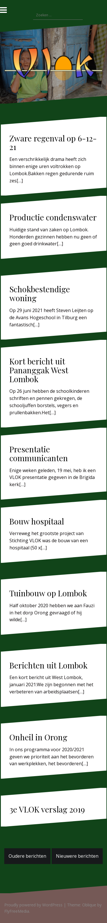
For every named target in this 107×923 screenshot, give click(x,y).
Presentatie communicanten (38, 453)
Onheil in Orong (38, 737)
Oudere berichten (27, 856)
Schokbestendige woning (39, 293)
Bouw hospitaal (36, 521)
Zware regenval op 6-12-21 (53, 142)
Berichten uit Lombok (48, 665)
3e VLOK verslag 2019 (47, 809)
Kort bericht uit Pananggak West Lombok (38, 370)
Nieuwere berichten (77, 856)
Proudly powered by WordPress (33, 905)
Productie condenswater (53, 217)
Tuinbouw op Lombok (48, 593)
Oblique (89, 905)
